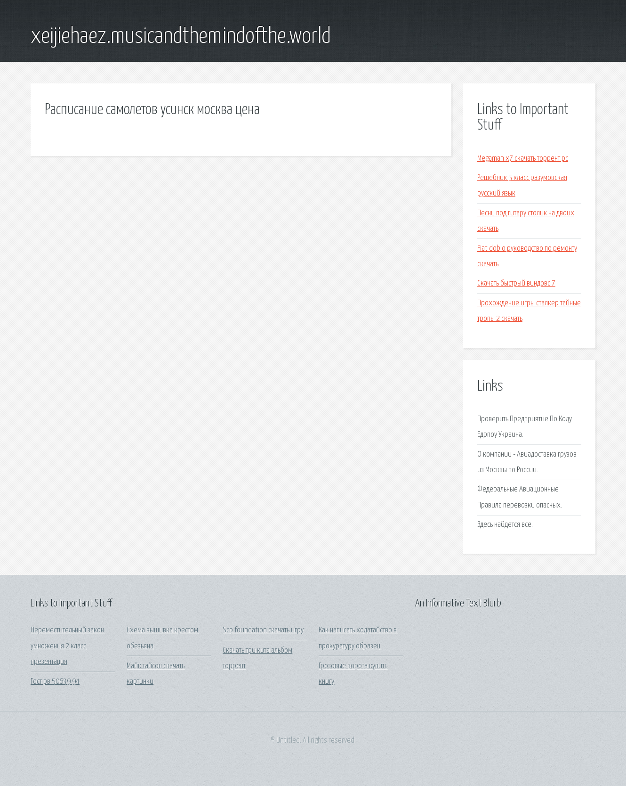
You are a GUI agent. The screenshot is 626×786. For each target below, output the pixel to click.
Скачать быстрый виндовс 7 (516, 283)
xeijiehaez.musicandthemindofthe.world (181, 37)
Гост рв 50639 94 (55, 682)
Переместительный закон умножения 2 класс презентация (67, 646)
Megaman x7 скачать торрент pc (522, 159)
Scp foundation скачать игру (263, 630)
